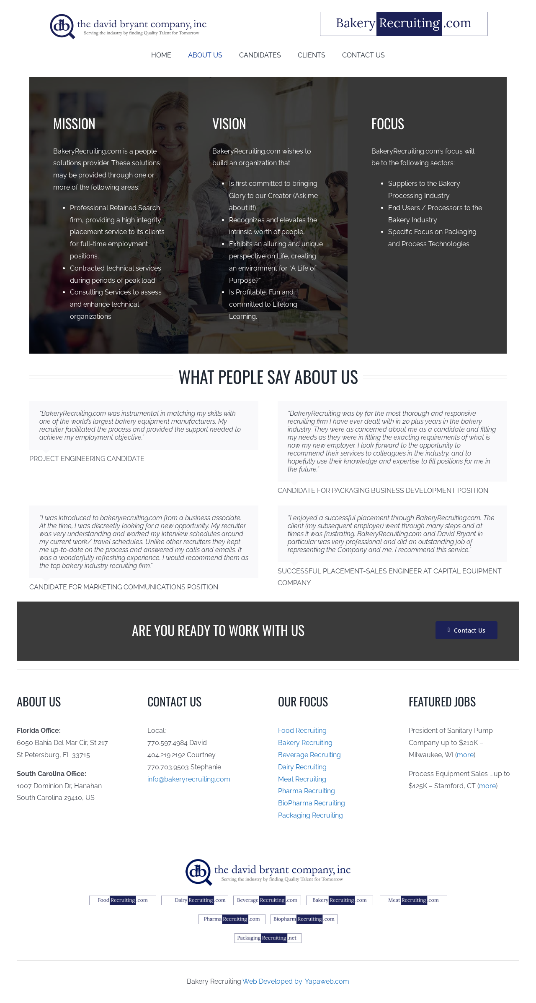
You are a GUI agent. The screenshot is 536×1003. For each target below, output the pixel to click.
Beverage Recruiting (309, 755)
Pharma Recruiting (306, 791)
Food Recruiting (302, 731)
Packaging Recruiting (310, 815)
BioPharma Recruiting (311, 803)
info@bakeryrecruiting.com (188, 779)
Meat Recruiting (302, 779)
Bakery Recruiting (305, 743)
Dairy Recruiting (302, 767)
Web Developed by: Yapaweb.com (295, 981)
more (465, 755)
